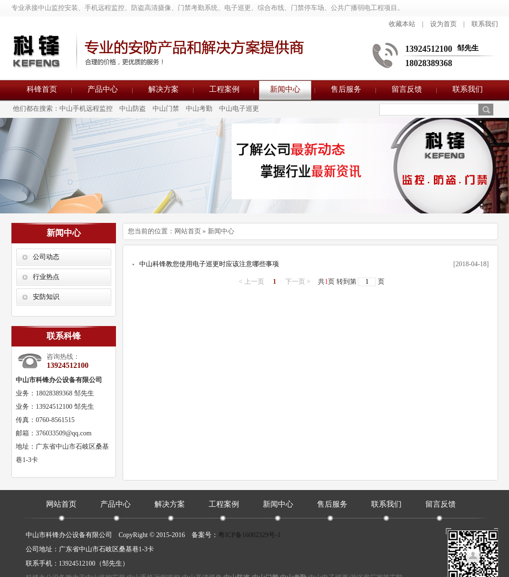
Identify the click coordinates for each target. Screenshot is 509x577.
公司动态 (46, 256)
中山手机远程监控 (86, 108)
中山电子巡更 (239, 108)
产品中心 (102, 89)
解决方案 (163, 89)
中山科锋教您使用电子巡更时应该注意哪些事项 (209, 264)
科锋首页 (42, 89)
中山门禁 (166, 108)
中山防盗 (132, 108)
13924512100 (428, 49)
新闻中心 (285, 89)
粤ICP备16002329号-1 (249, 535)
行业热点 (46, 276)
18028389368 (428, 63)
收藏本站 (402, 24)
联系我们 (484, 24)
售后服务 (346, 89)
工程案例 (224, 89)
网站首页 (187, 231)
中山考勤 (199, 108)
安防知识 (46, 296)
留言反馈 (407, 89)
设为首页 (443, 24)
